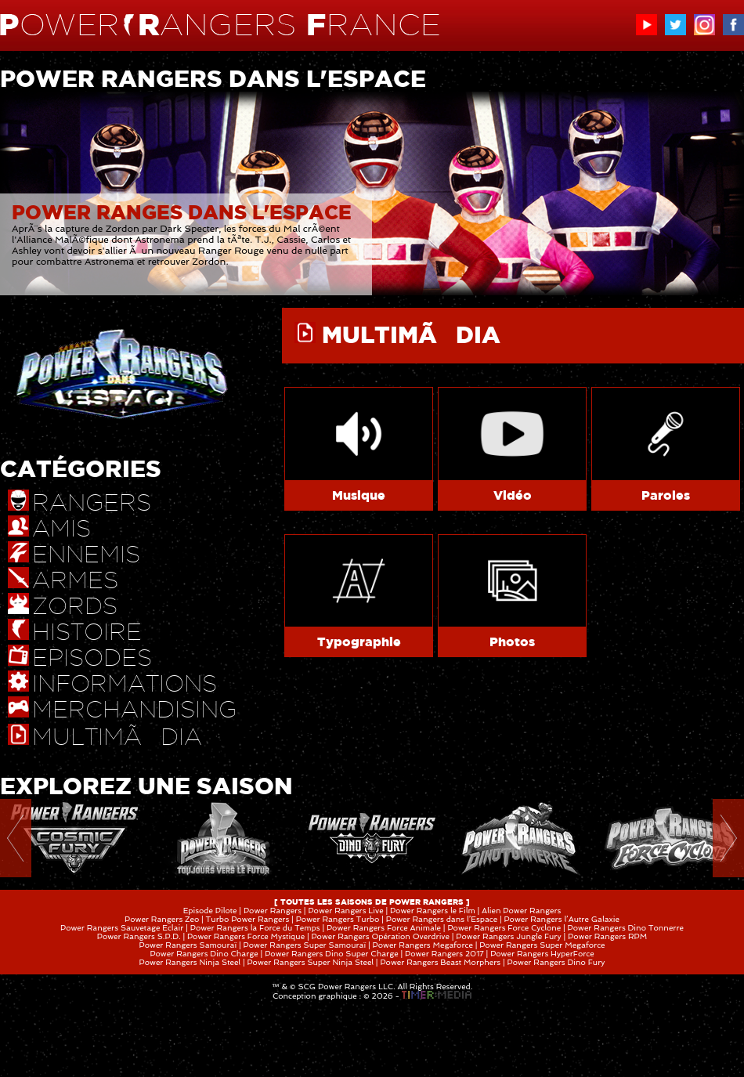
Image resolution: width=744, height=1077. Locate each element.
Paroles (665, 495)
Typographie (359, 641)
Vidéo (512, 495)
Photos (512, 641)
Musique (358, 495)
